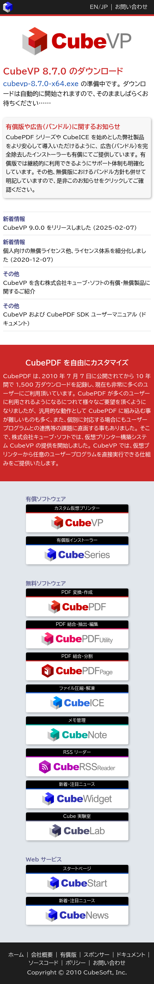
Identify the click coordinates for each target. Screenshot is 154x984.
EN (94, 7)
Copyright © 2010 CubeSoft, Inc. (77, 972)
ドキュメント (131, 954)
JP (104, 7)
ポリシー (76, 963)
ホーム (16, 954)
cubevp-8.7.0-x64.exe (41, 84)
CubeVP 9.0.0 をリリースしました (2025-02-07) (70, 227)
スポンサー (97, 954)
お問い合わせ (131, 7)
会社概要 (42, 954)
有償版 (68, 954)
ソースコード (44, 963)
